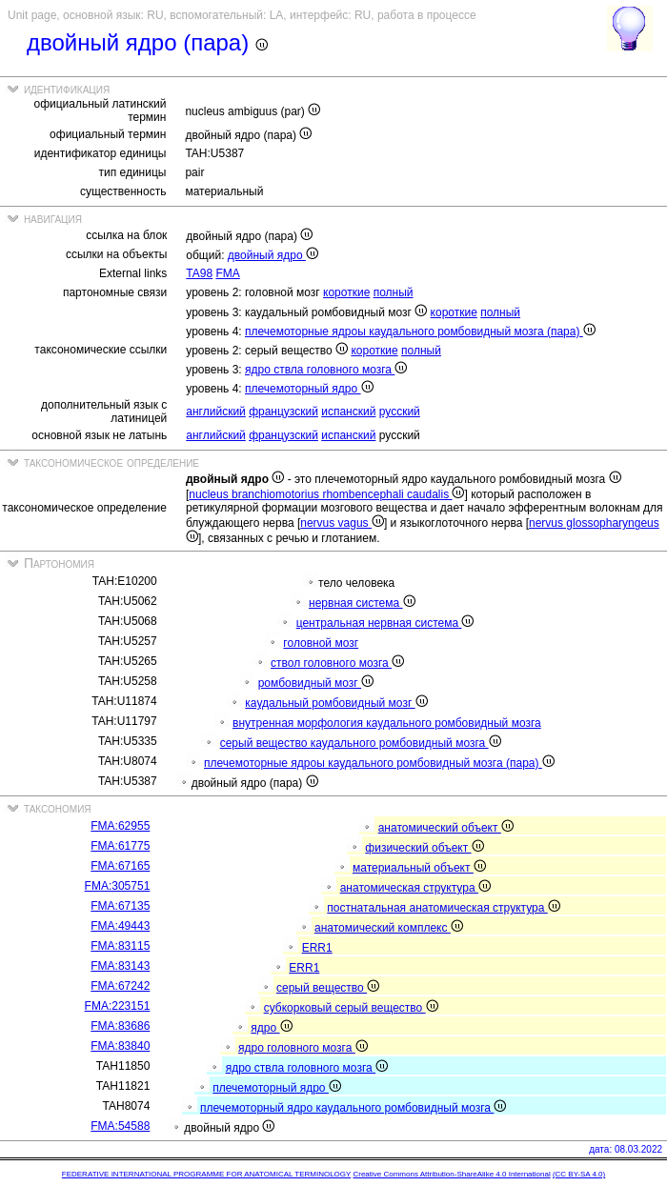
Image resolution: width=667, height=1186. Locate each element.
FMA (227, 273)
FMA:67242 (120, 986)
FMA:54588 (120, 1126)
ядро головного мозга (303, 1048)
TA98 (199, 273)
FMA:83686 (120, 1026)
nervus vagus (342, 523)
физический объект (424, 847)
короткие (346, 292)
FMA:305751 (118, 886)
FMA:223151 (118, 1006)
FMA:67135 (120, 906)
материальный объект (419, 867)
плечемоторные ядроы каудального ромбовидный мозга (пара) (420, 331)
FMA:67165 (120, 866)
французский (283, 411)
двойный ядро (273, 255)
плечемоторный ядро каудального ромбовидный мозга (353, 1108)
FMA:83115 (120, 946)
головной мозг (320, 643)
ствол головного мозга (337, 663)
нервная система (361, 603)
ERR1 (317, 948)
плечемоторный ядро (309, 388)
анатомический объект (446, 827)
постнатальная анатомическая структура (443, 908)
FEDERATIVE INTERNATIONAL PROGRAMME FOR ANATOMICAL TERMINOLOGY (206, 1174)
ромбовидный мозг (316, 683)
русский (399, 411)
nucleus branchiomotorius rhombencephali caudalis (326, 494)
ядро (271, 1028)
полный (394, 292)
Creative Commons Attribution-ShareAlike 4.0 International (451, 1174)
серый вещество (327, 988)
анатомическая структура (415, 888)
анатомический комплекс (388, 928)
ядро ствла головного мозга (326, 369)
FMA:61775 (120, 846)
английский (215, 411)
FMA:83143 (120, 966)
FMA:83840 (120, 1046)
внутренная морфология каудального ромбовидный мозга (386, 723)
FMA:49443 (120, 926)
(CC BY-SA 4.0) (579, 1174)
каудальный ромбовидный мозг (336, 703)
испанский (348, 411)
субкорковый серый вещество (351, 1008)
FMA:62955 (120, 826)
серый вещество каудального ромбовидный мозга (360, 743)
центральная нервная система (385, 623)
